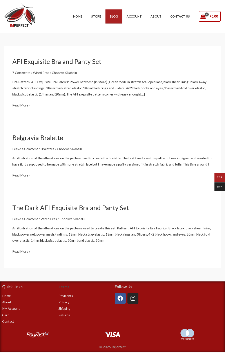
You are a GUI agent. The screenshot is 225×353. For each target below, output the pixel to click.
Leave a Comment (25, 149)
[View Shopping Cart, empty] (210, 16)
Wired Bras (41, 72)
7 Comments (21, 72)
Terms (63, 286)
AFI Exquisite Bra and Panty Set (57, 61)
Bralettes (47, 149)
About (160, 16)
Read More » (21, 104)
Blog (124, 16)
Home (93, 16)
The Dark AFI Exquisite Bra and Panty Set (71, 207)
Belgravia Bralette (38, 137)
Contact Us (181, 16)
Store (109, 16)
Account (141, 16)
